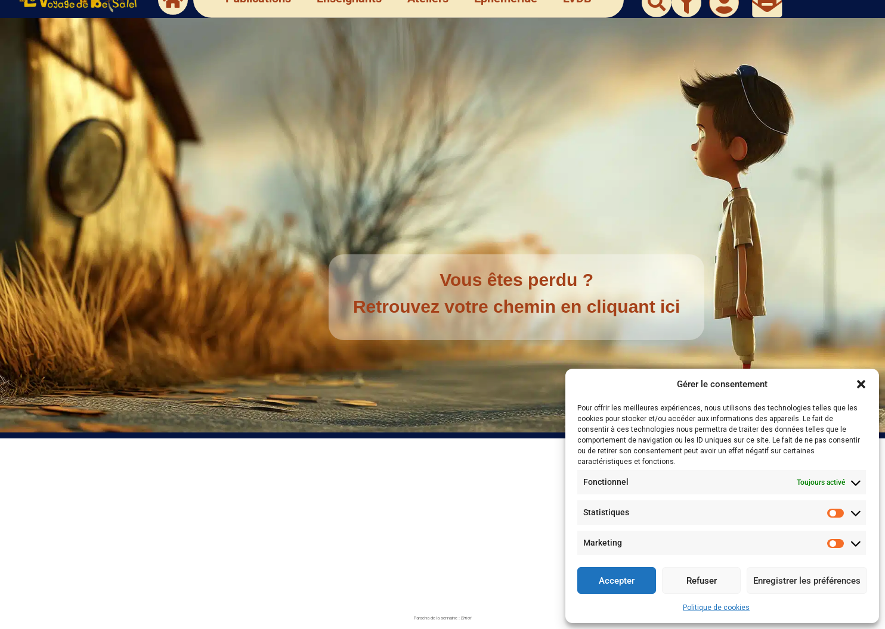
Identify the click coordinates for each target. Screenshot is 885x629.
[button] (861, 384)
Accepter (617, 580)
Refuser (701, 580)
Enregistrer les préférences (807, 580)
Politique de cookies (716, 607)
